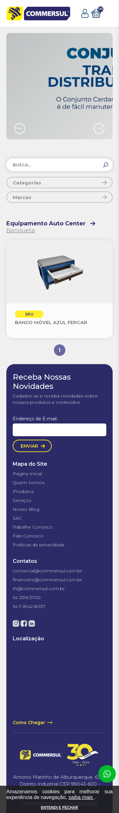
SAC (17, 518)
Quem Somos (28, 482)
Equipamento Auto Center (46, 223)
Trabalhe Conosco (33, 527)
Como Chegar (29, 722)
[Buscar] (105, 165)
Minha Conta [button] (85, 13)
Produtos (23, 491)
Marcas (22, 197)
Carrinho (96, 12)
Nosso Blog (26, 509)
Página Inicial (27, 473)
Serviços (22, 500)
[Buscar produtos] (59, 164)
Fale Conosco (28, 536)
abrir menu (108, 13)
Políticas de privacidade (38, 545)
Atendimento (107, 774)
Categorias (27, 183)
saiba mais (81, 797)
